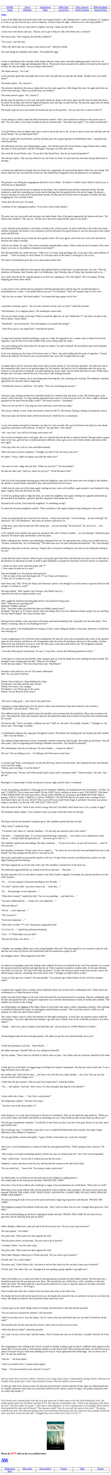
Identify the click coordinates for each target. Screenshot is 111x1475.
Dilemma (27, 10)
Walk (82, 1468)
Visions (63, 1468)
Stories (101, 1468)
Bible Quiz (64, 7)
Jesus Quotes (45, 1468)
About (27, 7)
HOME (10, 7)
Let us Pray (64, 10)
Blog (10, 1471)
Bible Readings (100, 7)
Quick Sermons (82, 10)
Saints (10, 10)
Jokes (45, 10)
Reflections (10, 1468)
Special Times (100, 10)
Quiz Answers (82, 7)
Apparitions (45, 7)
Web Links (27, 1468)
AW (4, 1459)
